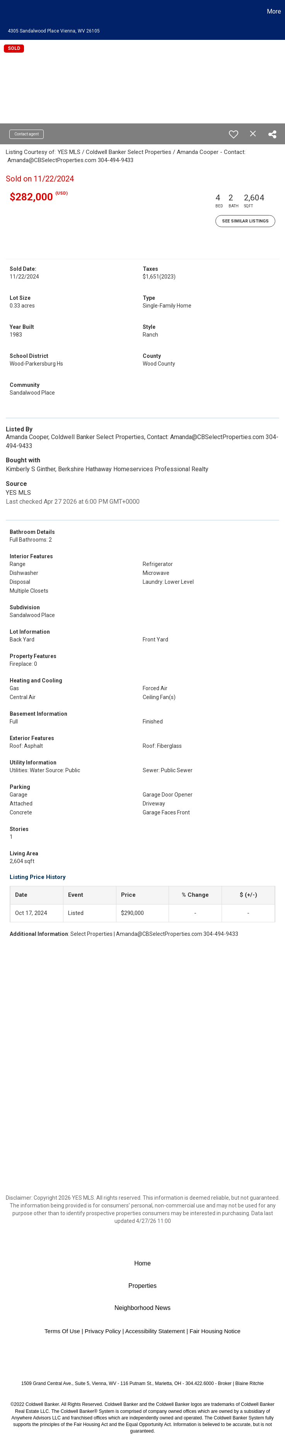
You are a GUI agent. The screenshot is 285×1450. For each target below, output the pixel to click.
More (274, 11)
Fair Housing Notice (215, 1331)
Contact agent (26, 134)
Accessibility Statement (155, 1331)
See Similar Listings (245, 221)
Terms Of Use (62, 1331)
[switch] (233, 134)
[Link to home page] (10, 11)
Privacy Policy (103, 1331)
